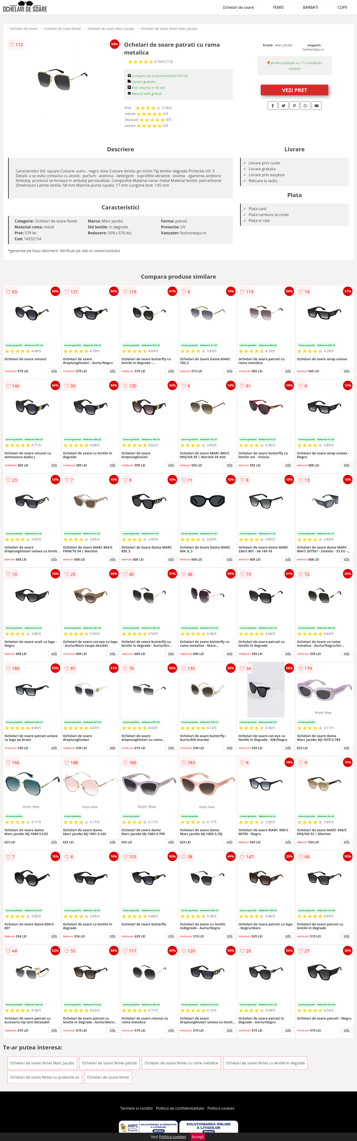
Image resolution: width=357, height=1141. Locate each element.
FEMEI (278, 7)
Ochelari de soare (238, 7)
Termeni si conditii (136, 1108)
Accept (198, 1136)
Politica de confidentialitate (180, 1108)
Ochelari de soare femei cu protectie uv (44, 1077)
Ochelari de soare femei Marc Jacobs (169, 28)
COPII (342, 7)
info (54, 371)
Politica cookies (221, 1108)
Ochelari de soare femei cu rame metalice (181, 1063)
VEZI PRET (294, 89)
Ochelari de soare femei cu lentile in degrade (265, 1063)
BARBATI (310, 7)
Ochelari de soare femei (62, 28)
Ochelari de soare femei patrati (109, 1063)
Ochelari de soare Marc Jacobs (111, 28)
